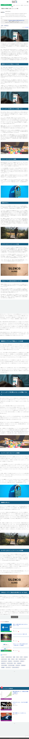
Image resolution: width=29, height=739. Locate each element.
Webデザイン (3, 663)
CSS (2, 25)
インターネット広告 (11, 665)
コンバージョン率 (9, 663)
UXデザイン (10, 661)
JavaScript (19, 663)
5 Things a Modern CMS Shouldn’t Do (16, 20)
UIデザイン (22, 661)
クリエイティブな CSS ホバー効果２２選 (20, 634)
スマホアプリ (18, 665)
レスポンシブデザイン (15, 667)
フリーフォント (8, 667)
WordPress (6, 25)
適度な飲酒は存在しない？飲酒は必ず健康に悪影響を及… (20, 692)
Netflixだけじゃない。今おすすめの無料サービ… (20, 703)
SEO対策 (3, 667)
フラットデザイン (16, 661)
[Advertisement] (14, 306)
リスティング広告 (4, 665)
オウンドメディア (4, 661)
